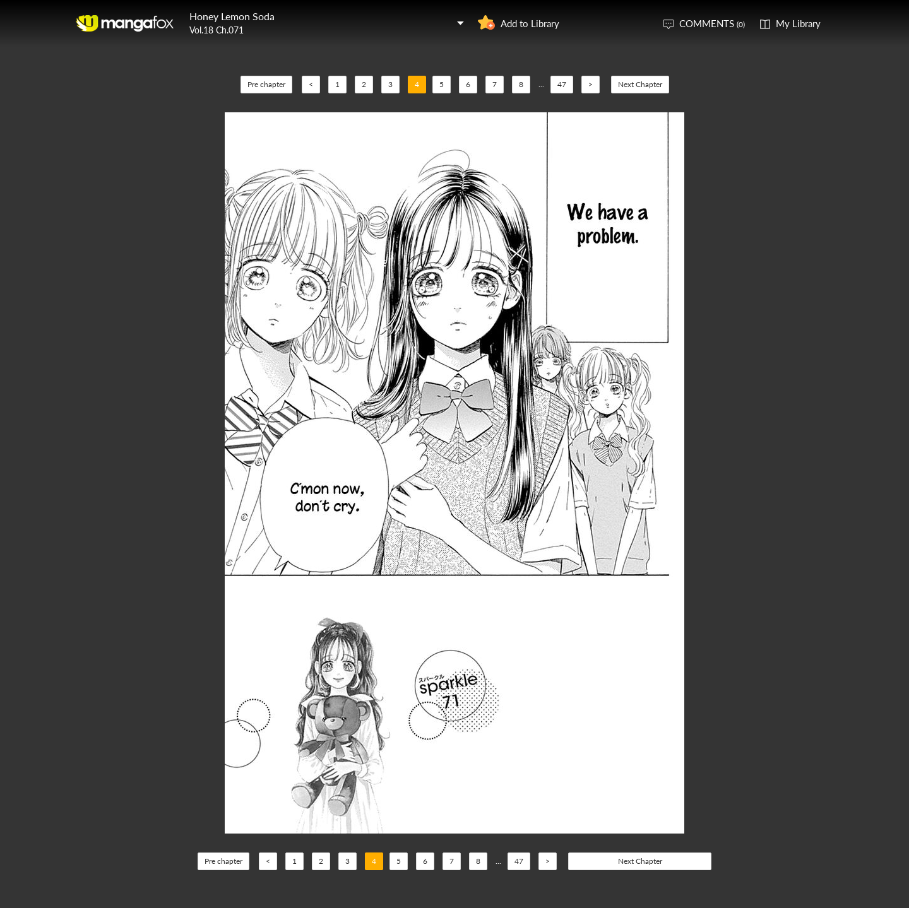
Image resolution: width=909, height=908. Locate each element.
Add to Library (530, 23)
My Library (798, 23)
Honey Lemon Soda (232, 16)
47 (561, 84)
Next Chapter (640, 84)
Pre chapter (266, 84)
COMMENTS (712, 23)
